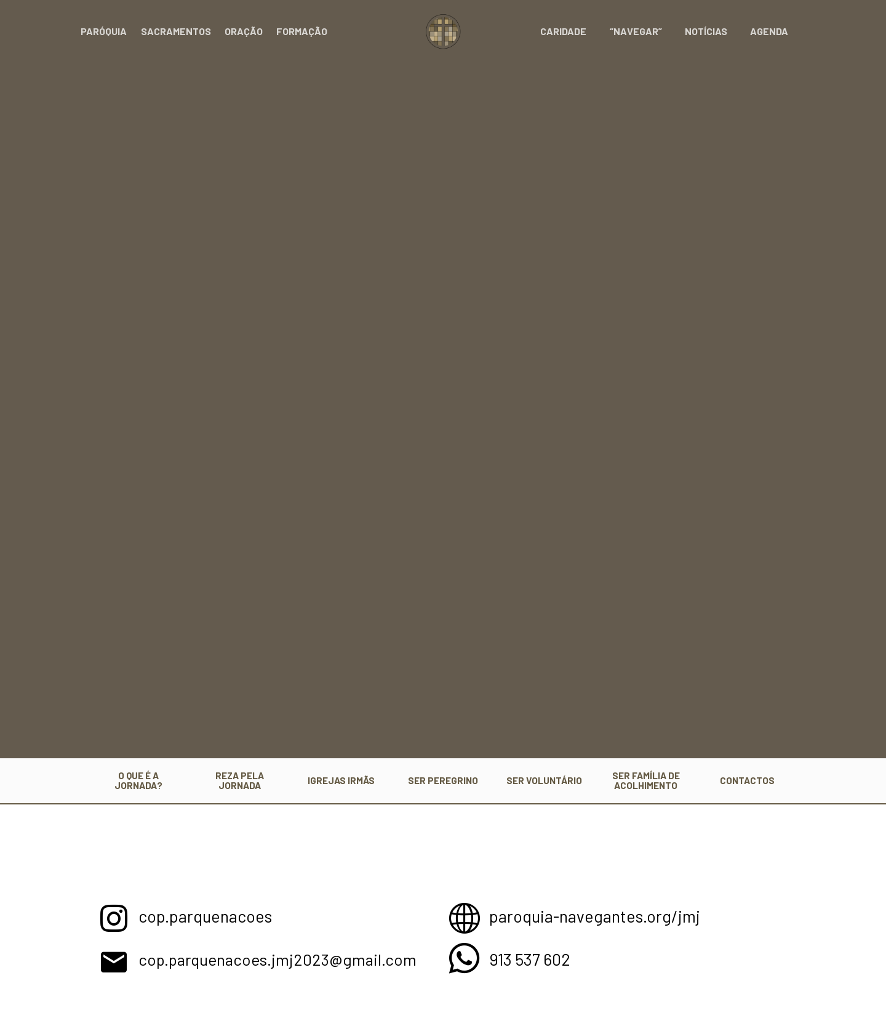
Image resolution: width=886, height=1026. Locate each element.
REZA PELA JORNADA (240, 780)
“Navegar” (644, 31)
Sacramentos (176, 31)
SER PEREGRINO (443, 780)
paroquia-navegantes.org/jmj (597, 915)
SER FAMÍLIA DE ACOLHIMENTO (646, 780)
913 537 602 (531, 958)
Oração (244, 31)
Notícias (711, 31)
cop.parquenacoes (207, 915)
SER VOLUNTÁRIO (544, 780)
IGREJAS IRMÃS (341, 780)
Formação (301, 31)
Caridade (575, 31)
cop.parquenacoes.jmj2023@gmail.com (285, 958)
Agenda (771, 31)
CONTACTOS (747, 780)
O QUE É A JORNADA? (138, 780)
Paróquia (104, 31)
